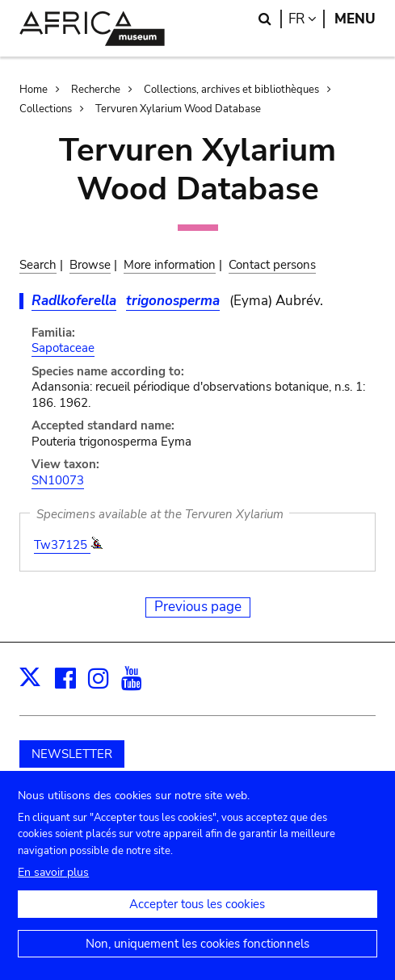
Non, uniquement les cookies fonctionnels (197, 958)
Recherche (95, 89)
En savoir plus (53, 887)
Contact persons (272, 265)
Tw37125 (62, 545)
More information (170, 265)
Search (38, 265)
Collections (45, 109)
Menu (355, 19)
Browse (90, 265)
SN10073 (58, 480)
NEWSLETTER (72, 754)
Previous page (198, 606)
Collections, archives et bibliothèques (231, 89)
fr (306, 19)
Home (33, 89)
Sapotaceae (63, 348)
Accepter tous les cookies (197, 919)
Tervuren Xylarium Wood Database (178, 109)
